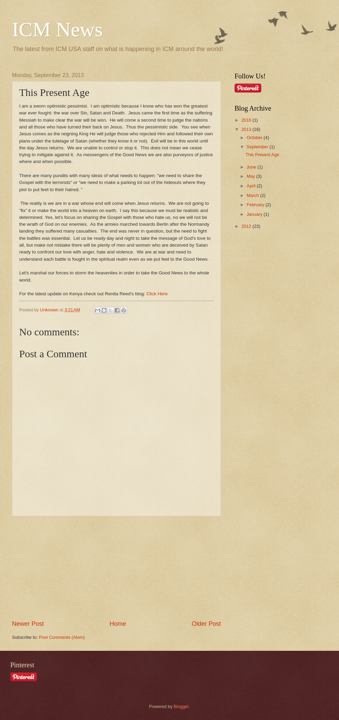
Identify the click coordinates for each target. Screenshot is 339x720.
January (255, 214)
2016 (246, 120)
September (258, 146)
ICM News (57, 29)
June (252, 167)
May (251, 176)
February (256, 204)
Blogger (181, 706)
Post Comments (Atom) (62, 637)
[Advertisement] (116, 568)
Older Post (206, 623)
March (253, 195)
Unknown (50, 309)
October (255, 137)
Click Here (157, 293)
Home (118, 623)
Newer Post (28, 623)
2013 (246, 129)
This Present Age (262, 154)
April (251, 185)
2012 (246, 226)
